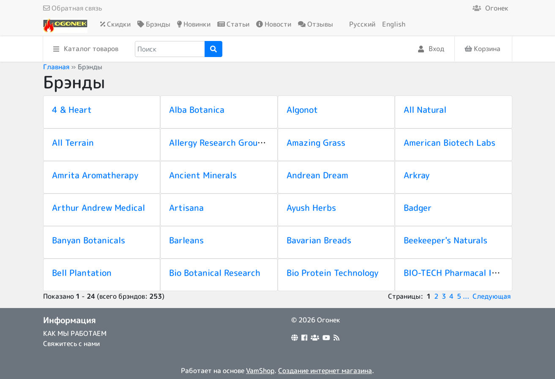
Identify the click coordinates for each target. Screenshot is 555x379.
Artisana (186, 207)
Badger (418, 207)
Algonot (302, 109)
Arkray (416, 175)
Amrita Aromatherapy (95, 175)
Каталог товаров (85, 49)
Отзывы (315, 24)
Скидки (115, 24)
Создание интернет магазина (325, 370)
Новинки (194, 24)
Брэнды (153, 24)
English (393, 24)
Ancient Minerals (203, 175)
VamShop (260, 370)
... (466, 296)
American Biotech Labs (449, 142)
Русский (362, 24)
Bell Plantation (82, 272)
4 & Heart (72, 109)
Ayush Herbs (311, 207)
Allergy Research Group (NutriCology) (243, 142)
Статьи (233, 24)
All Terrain (73, 142)
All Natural (425, 109)
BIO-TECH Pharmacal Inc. (453, 272)
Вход (431, 49)
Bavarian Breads (319, 240)
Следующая (492, 296)
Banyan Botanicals (88, 240)
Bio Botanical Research (214, 272)
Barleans (186, 240)
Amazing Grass (316, 142)
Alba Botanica (196, 109)
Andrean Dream (317, 175)
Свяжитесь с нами (71, 343)
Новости (273, 24)
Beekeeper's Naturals (445, 240)
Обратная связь (72, 8)
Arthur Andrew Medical (98, 207)
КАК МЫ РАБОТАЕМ (75, 333)
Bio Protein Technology (332, 272)
